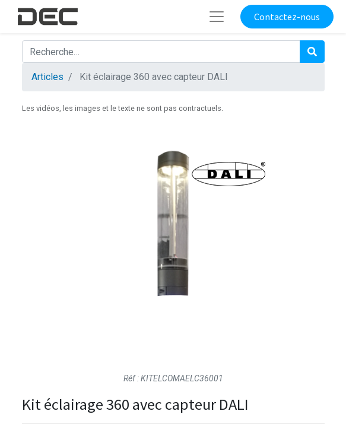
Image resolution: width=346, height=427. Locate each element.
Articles (47, 76)
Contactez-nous (287, 17)
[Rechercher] (312, 51)
